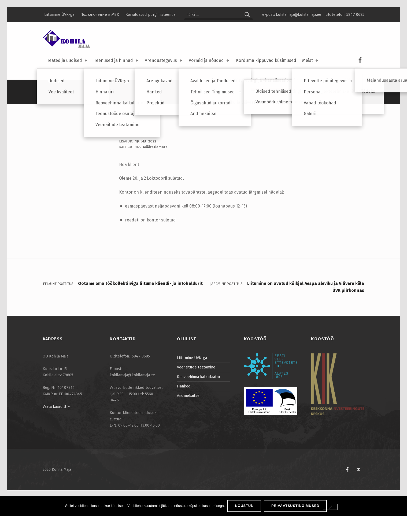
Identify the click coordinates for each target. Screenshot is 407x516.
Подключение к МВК (99, 14)
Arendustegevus (164, 60)
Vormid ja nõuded (209, 60)
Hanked (184, 404)
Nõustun (244, 506)
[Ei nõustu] (330, 507)
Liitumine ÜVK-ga (59, 14)
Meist (310, 60)
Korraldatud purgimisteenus (150, 14)
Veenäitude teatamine (196, 385)
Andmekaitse (188, 414)
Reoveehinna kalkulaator (198, 395)
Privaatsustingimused (295, 506)
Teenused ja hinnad (116, 60)
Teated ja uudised (67, 60)
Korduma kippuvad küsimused (266, 60)
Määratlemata (155, 166)
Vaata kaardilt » (56, 425)
